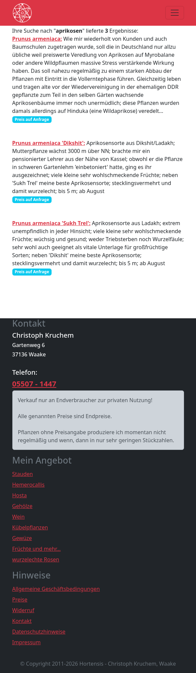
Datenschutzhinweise (39, 631)
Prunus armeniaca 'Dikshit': (48, 143)
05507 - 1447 (34, 383)
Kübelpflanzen (30, 527)
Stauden (22, 474)
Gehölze (22, 506)
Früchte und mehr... (36, 548)
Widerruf (23, 610)
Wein (18, 516)
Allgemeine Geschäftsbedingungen (56, 589)
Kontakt (22, 621)
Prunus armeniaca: (37, 38)
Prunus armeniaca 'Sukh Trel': (51, 223)
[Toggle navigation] (174, 12)
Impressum (26, 642)
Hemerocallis (28, 484)
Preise (20, 599)
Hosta (19, 495)
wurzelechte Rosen (36, 559)
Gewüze (22, 538)
